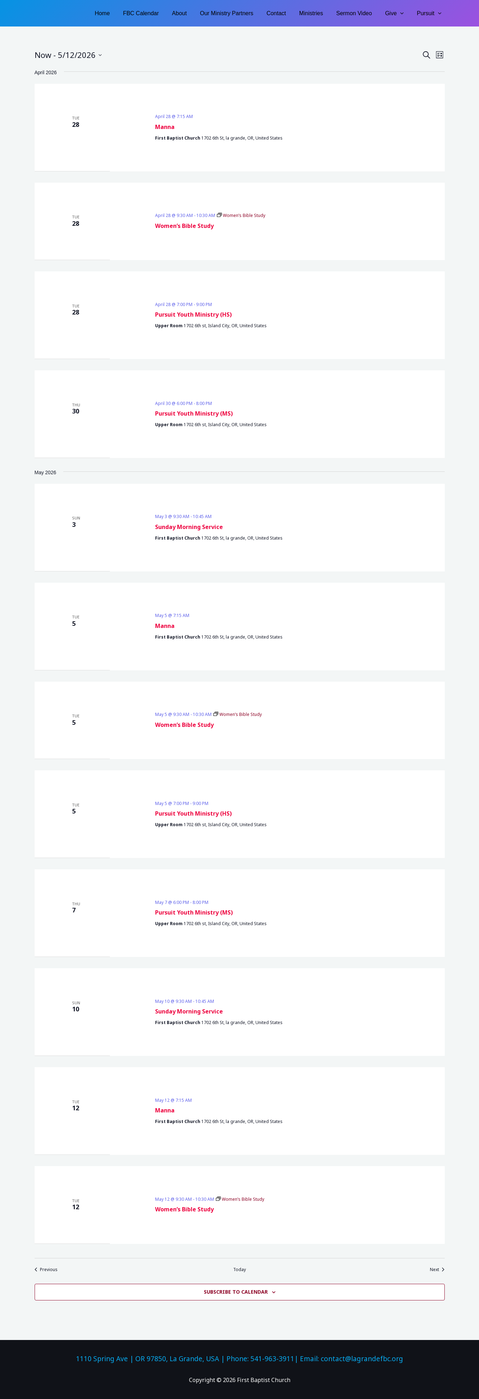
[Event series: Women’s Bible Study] (241, 215)
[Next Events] (437, 1270)
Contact (284, 13)
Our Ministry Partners (237, 13)
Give (397, 13)
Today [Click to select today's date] (239, 1269)
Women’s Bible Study (184, 226)
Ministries (318, 13)
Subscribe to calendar (236, 1291)
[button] (403, 13)
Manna (165, 127)
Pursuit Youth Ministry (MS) (194, 413)
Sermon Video (359, 13)
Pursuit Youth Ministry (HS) (193, 314)
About (191, 13)
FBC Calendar (155, 13)
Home (118, 13)
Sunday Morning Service (189, 527)
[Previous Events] (46, 1270)
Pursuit (430, 13)
